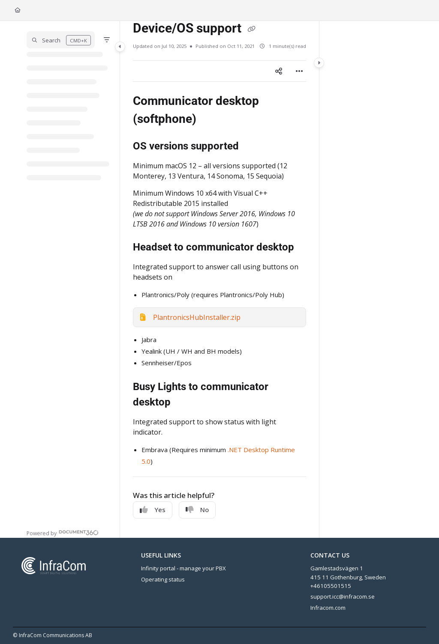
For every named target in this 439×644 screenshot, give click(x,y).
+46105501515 (330, 586)
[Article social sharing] (279, 71)
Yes (152, 509)
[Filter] (107, 40)
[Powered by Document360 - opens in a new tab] (63, 532)
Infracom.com (328, 607)
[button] (61, 39)
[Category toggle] (120, 47)
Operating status (163, 579)
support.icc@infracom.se (342, 596)
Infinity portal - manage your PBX (183, 568)
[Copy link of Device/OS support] (251, 29)
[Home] (18, 10)
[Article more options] (299, 71)
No (197, 509)
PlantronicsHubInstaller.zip (197, 317)
